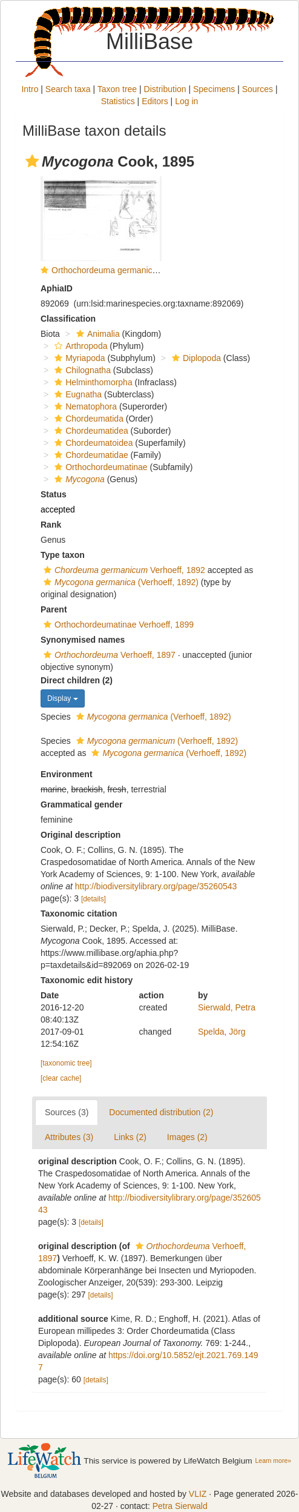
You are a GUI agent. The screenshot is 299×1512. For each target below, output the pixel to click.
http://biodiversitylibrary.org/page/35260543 (156, 886)
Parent (54, 609)
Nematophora (84, 406)
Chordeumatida (87, 418)
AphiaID (57, 288)
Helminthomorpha (92, 382)
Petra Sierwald (180, 1506)
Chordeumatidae (89, 455)
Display (62, 698)
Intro (29, 89)
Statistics (118, 101)
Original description (80, 835)
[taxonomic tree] (66, 1063)
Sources (257, 89)
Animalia (96, 334)
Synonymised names (83, 640)
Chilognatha (81, 370)
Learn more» (273, 1460)
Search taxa (68, 89)
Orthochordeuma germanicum (107, 270)
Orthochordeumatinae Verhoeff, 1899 (117, 624)
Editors (155, 101)
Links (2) (130, 1137)
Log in (186, 101)
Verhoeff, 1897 (108, 655)
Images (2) (187, 1137)
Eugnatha (76, 394)
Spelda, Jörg (222, 1031)
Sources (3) (66, 1112)
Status (54, 494)
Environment (67, 774)
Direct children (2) (77, 680)
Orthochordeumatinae (99, 467)
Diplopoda (195, 358)
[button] (32, 161)
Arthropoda (79, 346)
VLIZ (198, 1494)
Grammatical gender (81, 804)
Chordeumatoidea (92, 443)
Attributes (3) (69, 1137)
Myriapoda (78, 358)
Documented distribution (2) (161, 1112)
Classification (68, 318)
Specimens (214, 89)
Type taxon (63, 555)
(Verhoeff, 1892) (120, 582)
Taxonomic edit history (87, 980)
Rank (51, 524)
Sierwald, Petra (226, 1007)
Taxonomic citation (79, 913)
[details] (93, 899)
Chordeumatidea (89, 431)
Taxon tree (117, 89)
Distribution (165, 89)
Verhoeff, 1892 (123, 570)
